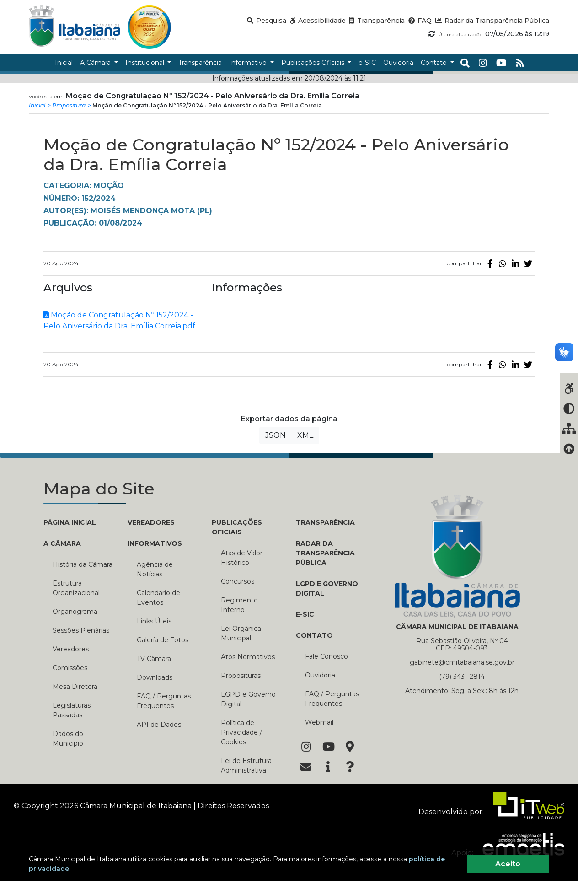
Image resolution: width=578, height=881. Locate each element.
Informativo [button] (248, 63)
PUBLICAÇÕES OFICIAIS (237, 527)
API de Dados (159, 724)
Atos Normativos (248, 657)
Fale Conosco (326, 656)
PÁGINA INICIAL (69, 522)
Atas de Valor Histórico (241, 558)
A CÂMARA (62, 543)
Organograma (75, 611)
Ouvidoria (320, 675)
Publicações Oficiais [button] (313, 63)
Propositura (69, 105)
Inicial (37, 105)
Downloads (154, 677)
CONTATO (314, 635)
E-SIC (305, 614)
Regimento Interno (239, 605)
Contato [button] (435, 63)
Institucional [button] (145, 63)
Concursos (237, 581)
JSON (275, 435)
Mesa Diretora (75, 686)
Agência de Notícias (155, 569)
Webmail (319, 722)
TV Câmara (154, 659)
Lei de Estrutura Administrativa (246, 765)
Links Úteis (154, 621)
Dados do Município (68, 738)
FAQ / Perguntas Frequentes (164, 701)
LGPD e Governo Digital (248, 699)
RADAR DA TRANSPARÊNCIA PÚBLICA (325, 553)
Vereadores (71, 649)
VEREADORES (151, 522)
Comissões (70, 668)
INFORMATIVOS (155, 543)
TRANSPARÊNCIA (325, 522)
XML (305, 435)
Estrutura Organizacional (76, 588)
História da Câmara (82, 564)
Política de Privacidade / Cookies (241, 732)
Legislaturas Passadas (72, 710)
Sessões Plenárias (81, 630)
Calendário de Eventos (158, 598)
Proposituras (241, 675)
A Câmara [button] (96, 63)
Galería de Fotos (162, 640)
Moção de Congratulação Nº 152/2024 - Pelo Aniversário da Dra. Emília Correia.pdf (119, 320)
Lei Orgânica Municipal (241, 633)
